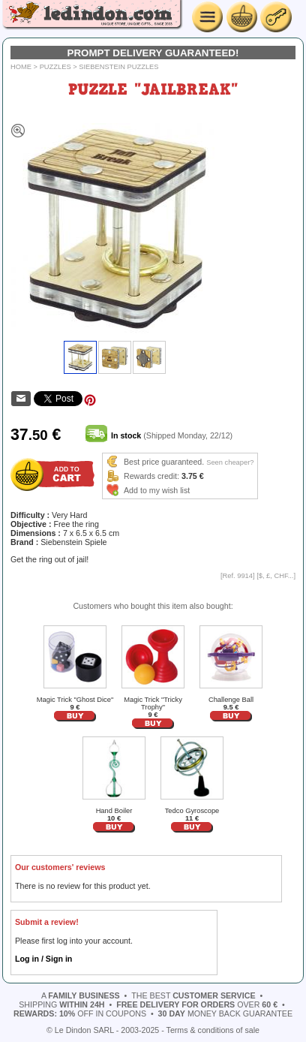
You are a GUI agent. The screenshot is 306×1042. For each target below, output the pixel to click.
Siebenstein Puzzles (118, 67)
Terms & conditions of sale (213, 1029)
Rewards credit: (151, 475)
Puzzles (55, 67)
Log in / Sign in (43, 958)
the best (193, 995)
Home (21, 67)
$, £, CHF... (276, 576)
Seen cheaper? (230, 462)
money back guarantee (225, 1013)
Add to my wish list (157, 490)
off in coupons (80, 1013)
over (197, 1004)
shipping (61, 1004)
